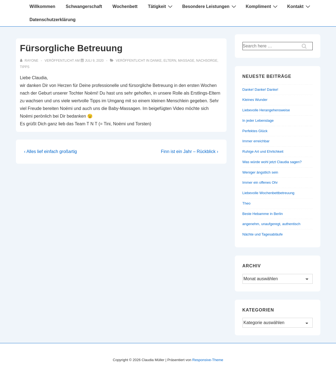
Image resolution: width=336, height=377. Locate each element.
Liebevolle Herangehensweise (266, 110)
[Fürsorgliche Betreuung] (94, 61)
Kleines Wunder (255, 100)
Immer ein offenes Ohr (260, 182)
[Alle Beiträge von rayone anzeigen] (29, 61)
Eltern (169, 61)
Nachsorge (206, 61)
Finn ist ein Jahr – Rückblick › (189, 151)
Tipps (25, 67)
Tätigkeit (161, 6)
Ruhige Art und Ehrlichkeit (263, 151)
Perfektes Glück (255, 131)
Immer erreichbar (256, 141)
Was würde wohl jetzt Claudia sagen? (272, 162)
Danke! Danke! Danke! (260, 89)
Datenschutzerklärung (53, 19)
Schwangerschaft (84, 6)
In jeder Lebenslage (258, 120)
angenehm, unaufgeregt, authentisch (271, 224)
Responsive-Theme (207, 360)
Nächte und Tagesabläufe (262, 234)
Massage (186, 61)
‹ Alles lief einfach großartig (50, 151)
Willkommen (42, 6)
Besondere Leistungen (209, 6)
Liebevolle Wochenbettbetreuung (268, 193)
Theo (246, 203)
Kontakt (299, 6)
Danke (156, 61)
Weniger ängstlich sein (260, 172)
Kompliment (262, 6)
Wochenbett (124, 6)
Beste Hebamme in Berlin (262, 214)
